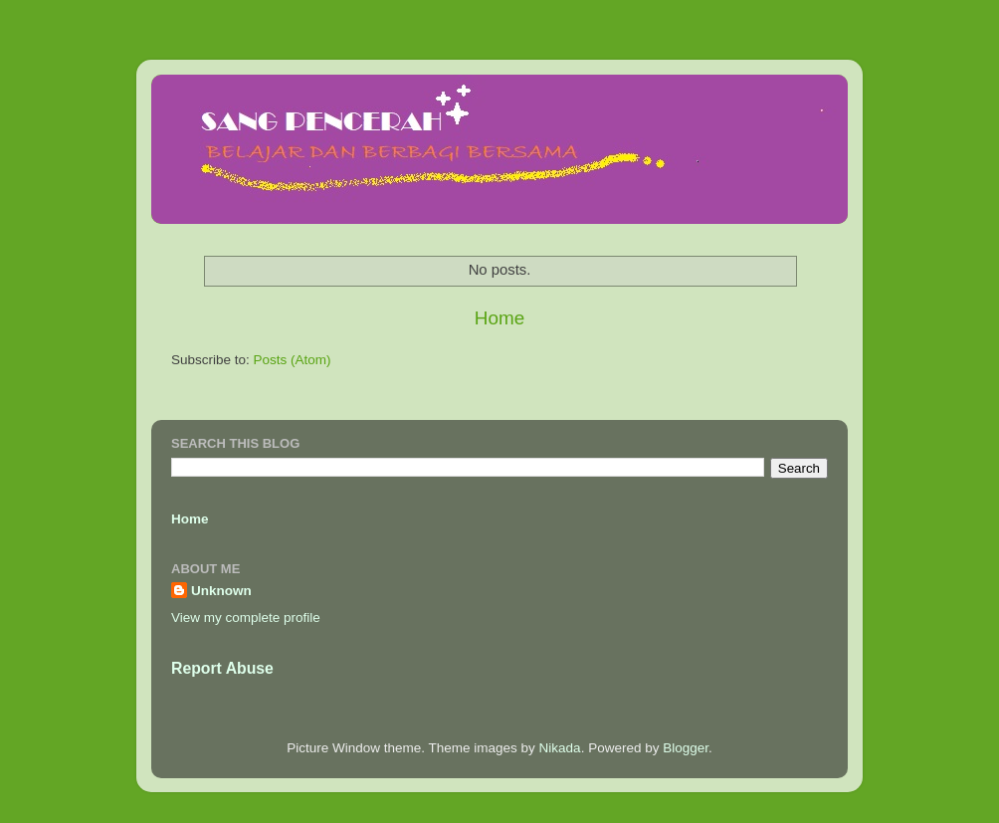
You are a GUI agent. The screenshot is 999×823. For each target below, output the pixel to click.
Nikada (560, 747)
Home (499, 318)
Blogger (685, 747)
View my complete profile (245, 617)
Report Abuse (222, 668)
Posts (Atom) (292, 359)
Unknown (221, 590)
